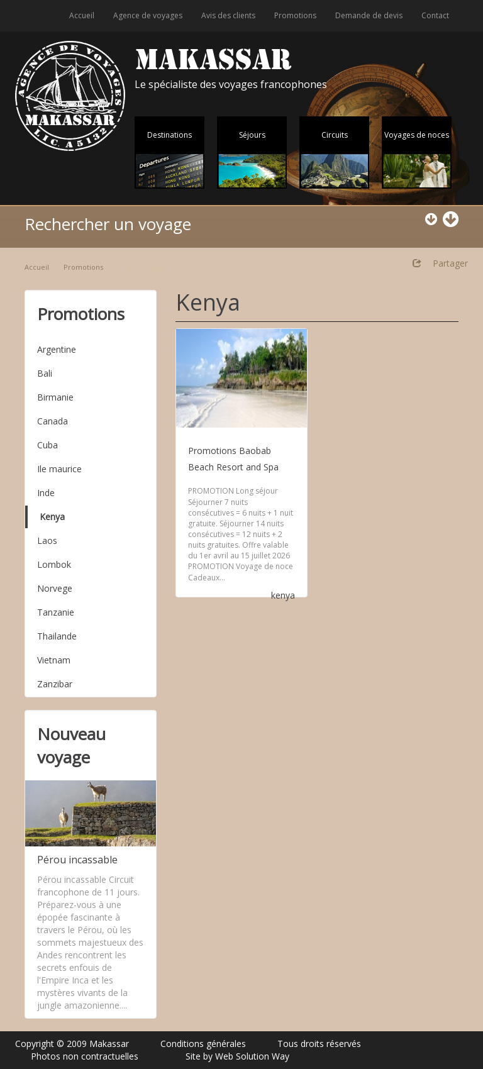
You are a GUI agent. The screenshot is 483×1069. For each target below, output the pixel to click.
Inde (46, 493)
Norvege (54, 588)
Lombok (54, 564)
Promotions (295, 15)
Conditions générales (203, 1044)
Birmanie (55, 397)
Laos (47, 540)
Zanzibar (54, 684)
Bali (44, 373)
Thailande (57, 636)
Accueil (81, 15)
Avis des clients (228, 15)
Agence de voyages (147, 15)
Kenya (52, 517)
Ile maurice (59, 469)
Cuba (47, 445)
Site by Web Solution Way (237, 1056)
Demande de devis (368, 15)
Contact (435, 15)
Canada (52, 421)
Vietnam (53, 660)
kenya (283, 595)
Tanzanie (55, 612)
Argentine (56, 349)
